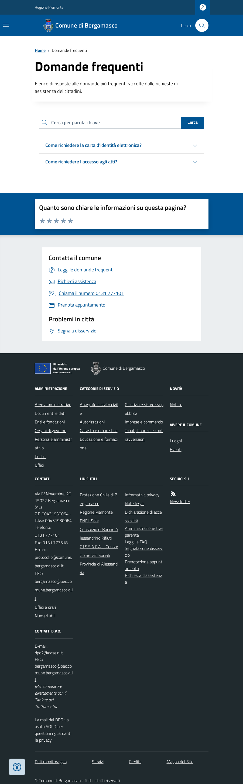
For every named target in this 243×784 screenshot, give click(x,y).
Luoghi (176, 441)
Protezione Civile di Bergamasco (98, 499)
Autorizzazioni (92, 422)
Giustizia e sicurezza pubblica (144, 408)
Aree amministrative (53, 404)
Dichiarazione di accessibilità (143, 516)
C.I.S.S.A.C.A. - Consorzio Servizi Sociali (99, 550)
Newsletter (180, 501)
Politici (40, 456)
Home (40, 50)
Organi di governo (50, 430)
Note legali (134, 503)
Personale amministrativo (53, 443)
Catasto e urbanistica (99, 430)
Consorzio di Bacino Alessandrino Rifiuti (99, 533)
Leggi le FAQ (136, 542)
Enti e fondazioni (50, 422)
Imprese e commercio (144, 422)
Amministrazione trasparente (144, 531)
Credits (135, 761)
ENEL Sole (89, 520)
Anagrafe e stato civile (99, 408)
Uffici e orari (45, 607)
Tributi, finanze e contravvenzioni (144, 434)
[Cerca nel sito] (199, 25)
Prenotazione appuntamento (143, 565)
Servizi (98, 761)
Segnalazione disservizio (144, 551)
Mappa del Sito (180, 761)
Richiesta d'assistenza (143, 578)
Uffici (39, 465)
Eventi (176, 449)
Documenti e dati (50, 413)
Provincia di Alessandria (99, 568)
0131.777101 (47, 535)
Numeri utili (45, 616)
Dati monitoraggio (51, 761)
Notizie (176, 404)
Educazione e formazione (99, 443)
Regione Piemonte (49, 7)
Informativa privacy (142, 495)
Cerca (192, 122)
